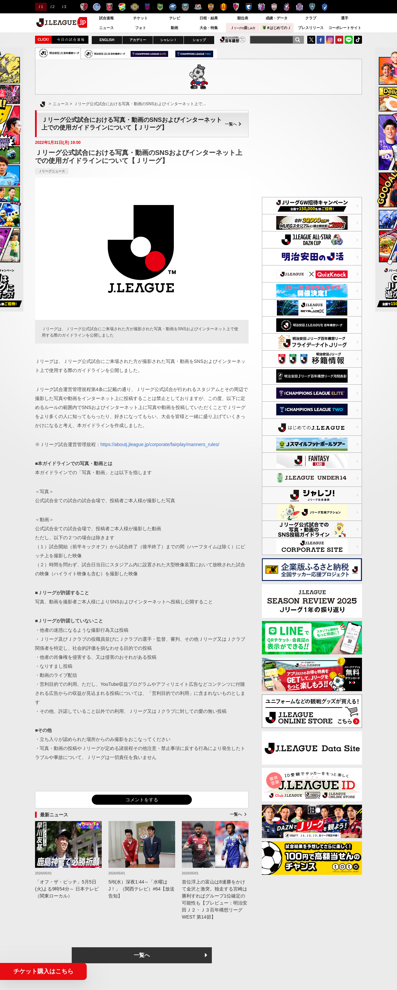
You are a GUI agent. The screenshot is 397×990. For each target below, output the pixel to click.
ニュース (106, 28)
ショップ (199, 40)
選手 (344, 18)
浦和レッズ (109, 7)
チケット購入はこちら (43, 971)
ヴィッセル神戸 (274, 7)
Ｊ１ (40, 6)
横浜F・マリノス (198, 7)
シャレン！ (168, 40)
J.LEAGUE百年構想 (233, 39)
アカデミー (137, 40)
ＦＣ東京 (147, 7)
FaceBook (321, 40)
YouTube (339, 40)
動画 (174, 28)
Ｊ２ (51, 6)
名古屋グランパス (223, 7)
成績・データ (277, 18)
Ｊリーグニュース (51, 171)
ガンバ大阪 (249, 7)
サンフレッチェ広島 (299, 7)
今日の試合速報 (71, 39)
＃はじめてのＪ (277, 27)
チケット (140, 18)
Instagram (330, 40)
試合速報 (106, 18)
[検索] (297, 40)
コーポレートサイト (344, 28)
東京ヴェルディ (160, 7)
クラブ (310, 18)
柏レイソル (134, 7)
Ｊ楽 (242, 28)
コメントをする (141, 799)
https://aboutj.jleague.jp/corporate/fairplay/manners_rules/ (159, 444)
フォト (140, 28)
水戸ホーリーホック (96, 7)
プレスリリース (311, 28)
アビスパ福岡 (312, 7)
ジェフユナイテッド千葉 (122, 7)
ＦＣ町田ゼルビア (172, 7)
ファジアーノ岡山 (287, 7)
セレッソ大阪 (261, 7)
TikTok (358, 40)
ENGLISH (106, 40)
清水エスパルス (211, 7)
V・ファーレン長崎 (325, 7)
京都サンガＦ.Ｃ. (236, 7)
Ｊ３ (63, 6)
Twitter (311, 40)
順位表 (242, 18)
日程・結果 (209, 18)
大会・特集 (209, 28)
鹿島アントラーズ (84, 7)
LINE (349, 40)
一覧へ (233, 124)
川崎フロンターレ (185, 7)
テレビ (174, 18)
